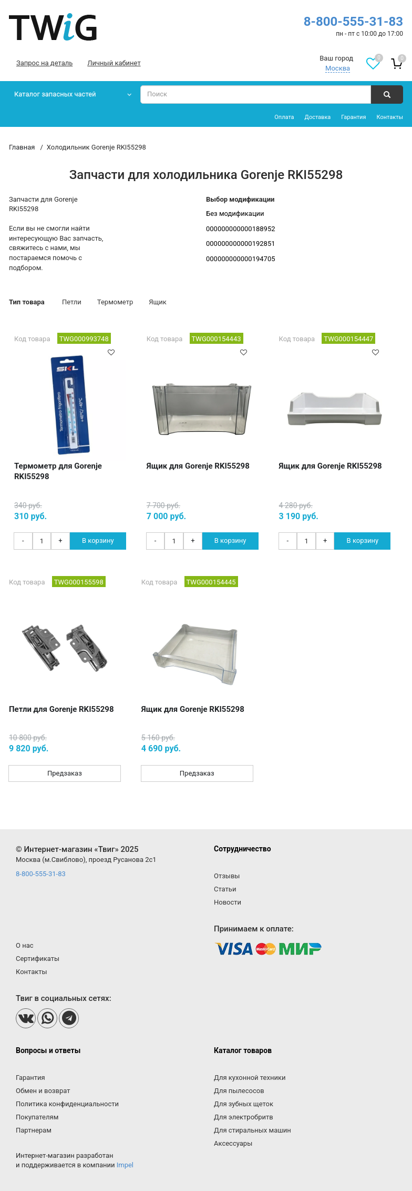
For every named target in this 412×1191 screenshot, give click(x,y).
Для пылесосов (239, 1091)
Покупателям (37, 1117)
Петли (71, 302)
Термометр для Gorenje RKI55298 (58, 471)
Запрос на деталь (44, 63)
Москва (337, 68)
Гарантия (353, 117)
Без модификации (235, 213)
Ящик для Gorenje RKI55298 (198, 466)
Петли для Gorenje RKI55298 (61, 709)
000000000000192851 (240, 243)
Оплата (284, 117)
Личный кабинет (113, 63)
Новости (227, 902)
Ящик (158, 302)
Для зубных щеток (243, 1104)
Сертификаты (37, 958)
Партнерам (34, 1130)
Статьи (225, 889)
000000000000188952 (240, 229)
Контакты (389, 117)
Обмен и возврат (43, 1091)
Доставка (318, 117)
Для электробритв (243, 1117)
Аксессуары (233, 1143)
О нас (25, 945)
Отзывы (227, 876)
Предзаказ (64, 773)
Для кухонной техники (249, 1077)
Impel (125, 1165)
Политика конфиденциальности (67, 1104)
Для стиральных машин (252, 1130)
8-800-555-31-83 (353, 21)
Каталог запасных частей (55, 94)
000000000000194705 (240, 259)
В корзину (98, 540)
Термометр (115, 302)
